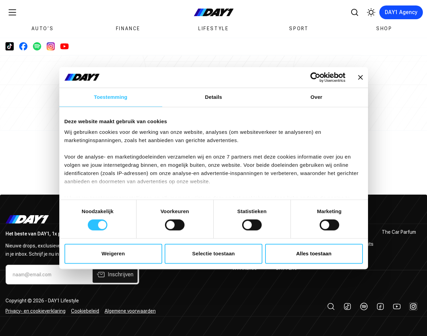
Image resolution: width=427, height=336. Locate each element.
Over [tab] (316, 97)
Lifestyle (213, 28)
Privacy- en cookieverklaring (35, 311)
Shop (384, 28)
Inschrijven (115, 274)
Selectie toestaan (213, 253)
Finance (128, 28)
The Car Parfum (399, 232)
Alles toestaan (313, 253)
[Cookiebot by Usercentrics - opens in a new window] (315, 77)
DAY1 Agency (401, 12)
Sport (299, 28)
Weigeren (113, 253)
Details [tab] (213, 97)
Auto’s (43, 28)
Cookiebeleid (85, 311)
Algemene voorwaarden (130, 311)
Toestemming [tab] (111, 97)
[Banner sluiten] (360, 77)
